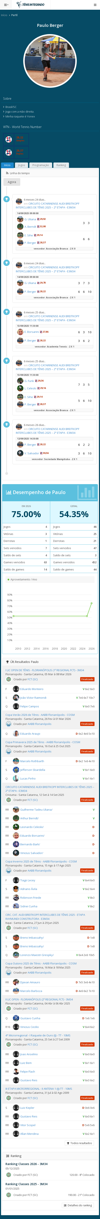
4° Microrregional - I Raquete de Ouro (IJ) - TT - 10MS (37, 1035)
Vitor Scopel (27, 1125)
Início (4, 15)
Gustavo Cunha (30, 1018)
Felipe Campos (29, 706)
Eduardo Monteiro (31, 689)
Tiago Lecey (27, 880)
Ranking (61, 165)
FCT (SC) (33, 679)
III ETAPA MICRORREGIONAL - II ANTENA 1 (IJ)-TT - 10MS (38, 1089)
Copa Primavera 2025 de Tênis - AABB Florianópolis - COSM (42, 742)
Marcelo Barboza (31, 991)
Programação (40, 165)
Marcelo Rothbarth (32, 761)
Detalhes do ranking (78, 1205)
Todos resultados (79, 1143)
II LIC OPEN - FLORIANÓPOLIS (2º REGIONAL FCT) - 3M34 (39, 999)
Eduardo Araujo (30, 734)
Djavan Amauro (30, 982)
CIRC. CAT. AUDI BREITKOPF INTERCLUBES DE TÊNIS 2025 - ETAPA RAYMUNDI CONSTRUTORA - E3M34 (45, 917)
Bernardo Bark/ (30, 844)
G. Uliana (30, 219)
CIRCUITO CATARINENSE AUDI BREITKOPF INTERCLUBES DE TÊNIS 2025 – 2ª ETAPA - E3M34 (47, 205)
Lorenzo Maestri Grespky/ (37, 955)
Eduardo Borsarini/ (32, 835)
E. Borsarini (31, 332)
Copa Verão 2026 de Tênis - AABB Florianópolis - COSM (40, 715)
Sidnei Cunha (28, 906)
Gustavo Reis (28, 1080)
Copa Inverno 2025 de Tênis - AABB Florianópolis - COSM (41, 861)
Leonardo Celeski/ (32, 827)
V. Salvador (31, 453)
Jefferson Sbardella (32, 769)
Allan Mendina (29, 1133)
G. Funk (29, 381)
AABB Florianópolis (39, 724)
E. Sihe (28, 235)
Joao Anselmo (29, 1054)
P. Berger (30, 243)
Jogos (21, 165)
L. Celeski (30, 388)
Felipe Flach (27, 1071)
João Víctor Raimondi (33, 698)
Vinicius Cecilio (29, 1027)
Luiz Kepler (27, 1107)
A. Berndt (30, 227)
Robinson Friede (30, 897)
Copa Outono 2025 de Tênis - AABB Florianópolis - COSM (41, 963)
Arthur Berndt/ (29, 818)
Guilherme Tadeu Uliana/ (36, 809)
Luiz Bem (26, 1063)
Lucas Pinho (28, 778)
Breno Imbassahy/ (32, 937)
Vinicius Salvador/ (31, 853)
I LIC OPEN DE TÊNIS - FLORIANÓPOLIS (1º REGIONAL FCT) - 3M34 (44, 670)
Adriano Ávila (28, 889)
